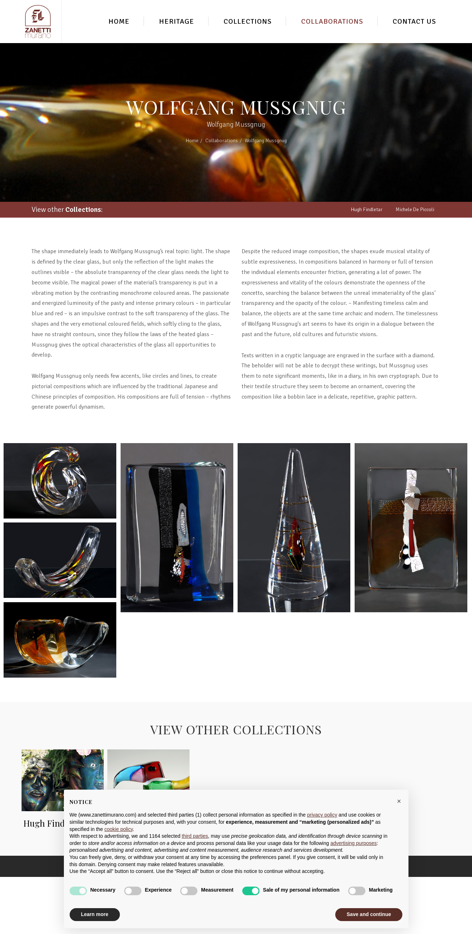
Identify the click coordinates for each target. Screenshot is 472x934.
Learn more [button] (94, 914)
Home (119, 21)
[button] (399, 801)
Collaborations (332, 21)
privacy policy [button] (322, 815)
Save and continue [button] (369, 914)
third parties (195, 836)
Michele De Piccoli (415, 209)
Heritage (176, 21)
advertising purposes (353, 843)
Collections (248, 21)
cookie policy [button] (118, 829)
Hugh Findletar (367, 209)
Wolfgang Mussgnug (266, 141)
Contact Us (414, 21)
